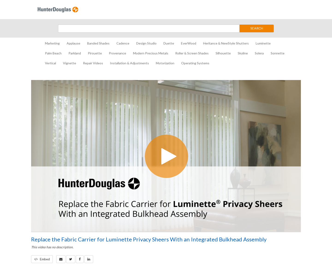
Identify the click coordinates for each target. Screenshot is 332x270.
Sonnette (278, 53)
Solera (259, 53)
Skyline (243, 53)
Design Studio (146, 43)
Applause (73, 43)
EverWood (188, 43)
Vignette (69, 63)
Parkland (74, 53)
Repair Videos (93, 63)
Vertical (50, 63)
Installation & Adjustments (129, 63)
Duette (168, 43)
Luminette (263, 43)
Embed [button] (42, 259)
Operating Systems (195, 63)
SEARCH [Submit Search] (256, 28)
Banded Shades (98, 43)
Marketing (52, 43)
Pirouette (95, 53)
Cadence (122, 43)
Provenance (117, 53)
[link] (70, 259)
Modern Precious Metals (150, 53)
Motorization (165, 63)
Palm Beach (53, 53)
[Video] (166, 156)
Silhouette (223, 53)
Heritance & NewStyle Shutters (226, 43)
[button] (60, 259)
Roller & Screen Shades (192, 53)
